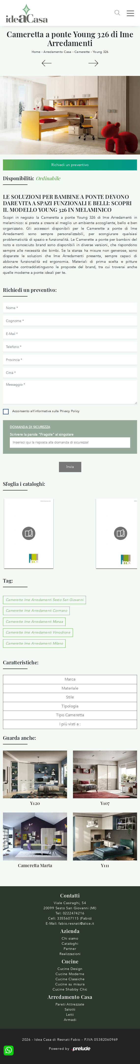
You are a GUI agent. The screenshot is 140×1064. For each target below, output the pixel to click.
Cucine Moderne (70, 974)
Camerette (82, 52)
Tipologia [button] (69, 706)
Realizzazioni (70, 954)
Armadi (70, 1019)
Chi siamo (70, 938)
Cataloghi (70, 943)
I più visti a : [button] (70, 724)
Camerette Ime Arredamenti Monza (34, 621)
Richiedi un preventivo (70, 164)
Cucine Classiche (70, 979)
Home (36, 52)
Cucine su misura (70, 984)
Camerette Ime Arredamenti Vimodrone (38, 632)
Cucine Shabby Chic (70, 989)
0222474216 (73, 913)
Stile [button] (70, 697)
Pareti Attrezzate (70, 1004)
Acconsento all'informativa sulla (46, 411)
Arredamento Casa (57, 52)
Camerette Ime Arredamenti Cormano (36, 610)
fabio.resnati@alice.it (76, 923)
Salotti (70, 1009)
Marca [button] (70, 679)
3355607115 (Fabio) (74, 918)
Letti (70, 1014)
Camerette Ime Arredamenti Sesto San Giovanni (44, 600)
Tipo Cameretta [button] (70, 715)
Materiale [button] (70, 688)
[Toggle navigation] (130, 13)
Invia (70, 466)
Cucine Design (70, 969)
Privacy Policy (70, 411)
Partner (70, 948)
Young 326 (100, 52)
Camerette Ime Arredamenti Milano (34, 643)
